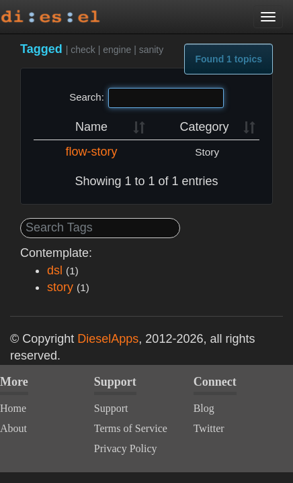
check (83, 49)
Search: (146, 98)
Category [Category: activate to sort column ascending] (203, 126)
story (60, 287)
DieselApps (107, 338)
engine (117, 49)
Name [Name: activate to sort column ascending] (91, 126)
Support (111, 408)
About (13, 428)
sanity (151, 49)
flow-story (91, 151)
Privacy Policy (125, 448)
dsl (54, 270)
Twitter (209, 428)
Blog (204, 408)
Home (13, 408)
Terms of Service (130, 428)
